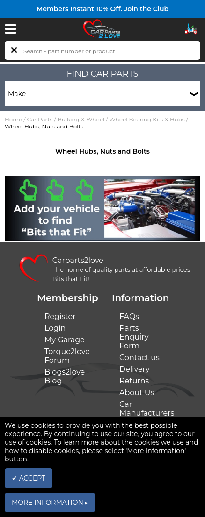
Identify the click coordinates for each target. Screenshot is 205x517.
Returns (134, 380)
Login (55, 328)
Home (13, 119)
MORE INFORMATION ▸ (50, 502)
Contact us (139, 357)
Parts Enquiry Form (133, 337)
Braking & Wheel (81, 119)
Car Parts (40, 119)
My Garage (64, 339)
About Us (136, 392)
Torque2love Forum (67, 356)
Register (60, 316)
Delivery (134, 369)
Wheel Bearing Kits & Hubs (146, 119)
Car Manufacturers (146, 409)
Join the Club (146, 9)
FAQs (129, 316)
